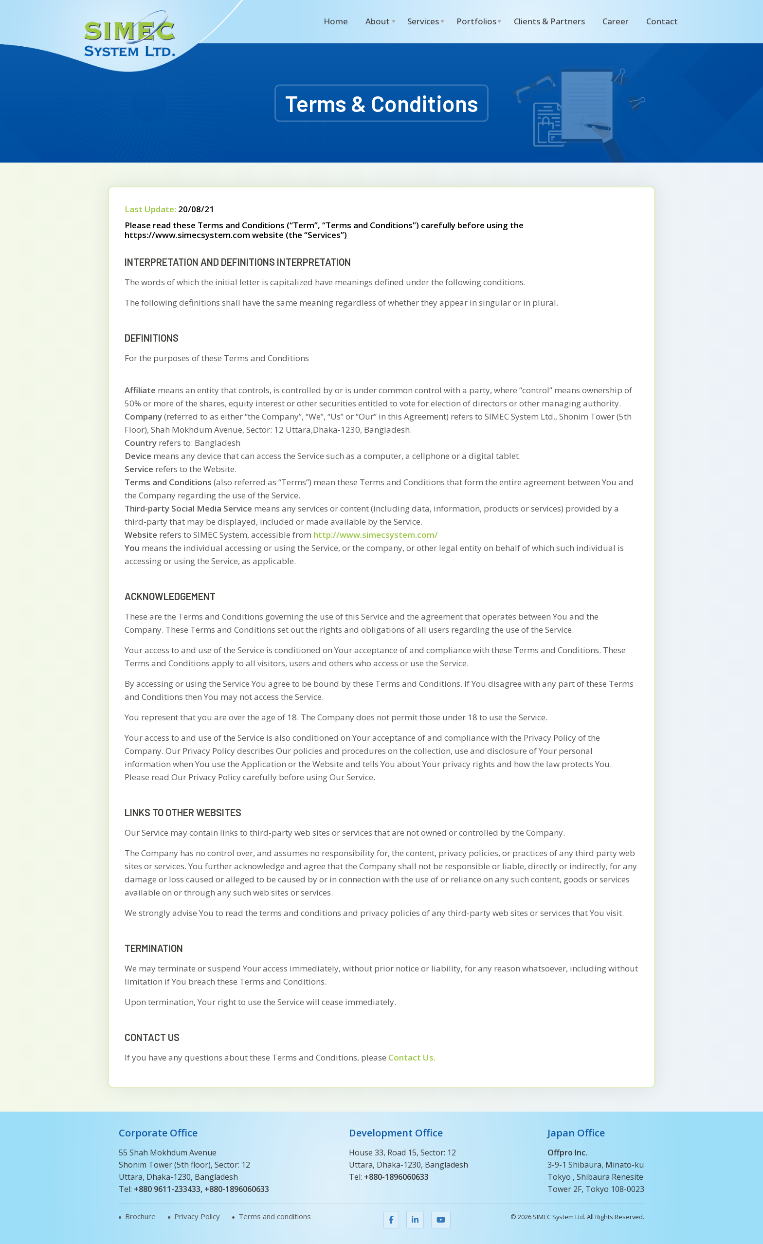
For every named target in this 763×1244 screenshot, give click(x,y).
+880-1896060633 (236, 1189)
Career (615, 21)
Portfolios (476, 21)
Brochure (140, 1216)
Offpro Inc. (567, 1152)
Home (336, 21)
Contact (662, 21)
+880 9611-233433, (168, 1189)
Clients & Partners (549, 21)
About (377, 21)
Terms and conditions (274, 1216)
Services (423, 21)
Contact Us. (411, 1057)
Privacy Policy (197, 1216)
